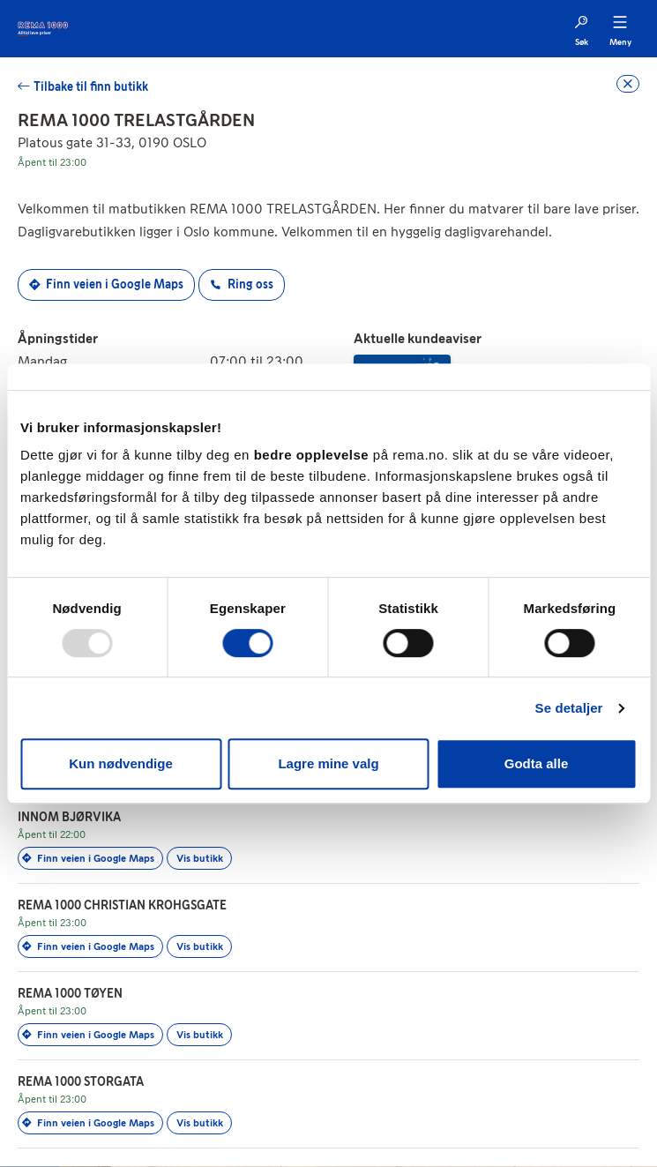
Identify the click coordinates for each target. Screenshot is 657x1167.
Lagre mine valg (328, 763)
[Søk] (581, 29)
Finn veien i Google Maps (106, 284)
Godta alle (536, 763)
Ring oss (241, 284)
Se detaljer (569, 707)
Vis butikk (199, 858)
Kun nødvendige (121, 763)
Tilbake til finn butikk (91, 86)
